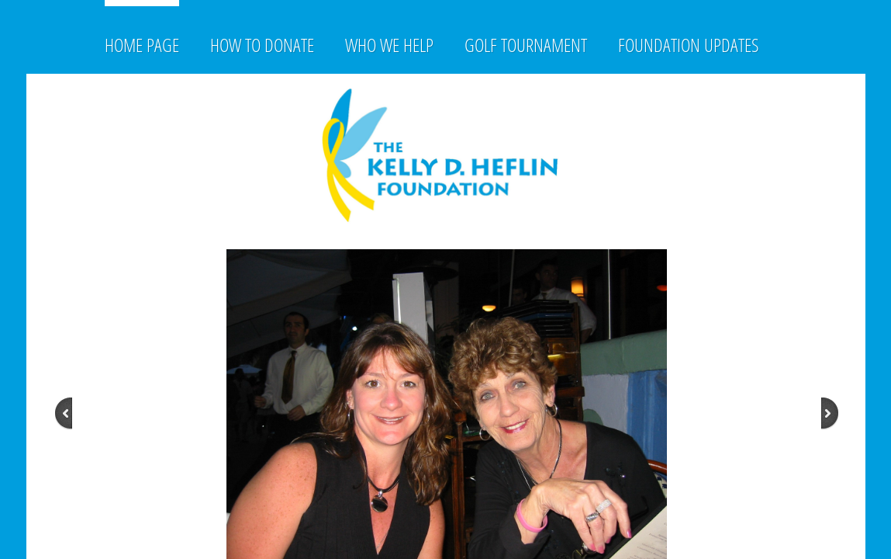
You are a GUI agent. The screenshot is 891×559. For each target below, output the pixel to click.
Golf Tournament (525, 44)
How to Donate (262, 44)
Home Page (142, 44)
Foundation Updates (688, 44)
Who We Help (389, 44)
